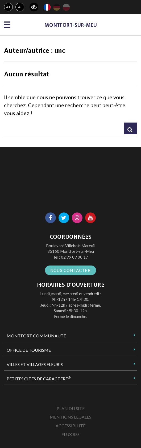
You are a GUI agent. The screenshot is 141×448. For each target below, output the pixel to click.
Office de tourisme (29, 350)
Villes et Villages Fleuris (35, 364)
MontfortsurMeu (70, 25)
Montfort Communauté (36, 335)
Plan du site (71, 408)
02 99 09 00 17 (74, 257)
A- (20, 7)
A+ (8, 7)
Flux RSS (70, 434)
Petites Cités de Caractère (38, 378)
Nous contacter (70, 270)
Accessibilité (70, 425)
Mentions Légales (70, 416)
